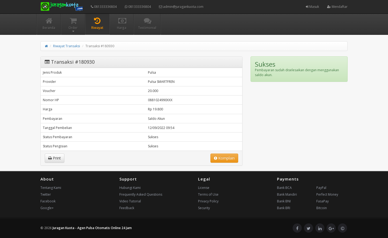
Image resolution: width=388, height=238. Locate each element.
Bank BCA (284, 187)
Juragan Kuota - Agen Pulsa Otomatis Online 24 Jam (92, 228)
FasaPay (322, 201)
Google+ (47, 208)
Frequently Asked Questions (140, 194)
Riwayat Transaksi (66, 46)
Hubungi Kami (130, 187)
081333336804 (104, 6)
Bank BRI (283, 208)
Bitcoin (321, 208)
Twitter (45, 194)
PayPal (321, 187)
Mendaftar (337, 6)
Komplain (224, 158)
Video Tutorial (130, 201)
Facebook (48, 201)
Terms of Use (208, 194)
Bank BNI (284, 201)
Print (54, 158)
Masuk (312, 6)
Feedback (126, 208)
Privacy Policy (208, 201)
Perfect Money (327, 194)
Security (204, 208)
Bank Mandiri (287, 194)
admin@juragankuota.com (181, 6)
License (203, 187)
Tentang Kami (50, 187)
